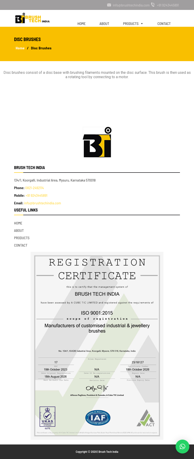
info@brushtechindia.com (131, 5)
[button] (182, 446)
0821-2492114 (34, 187)
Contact (164, 23)
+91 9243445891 (168, 5)
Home (81, 23)
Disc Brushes (41, 48)
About (104, 23)
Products (133, 21)
